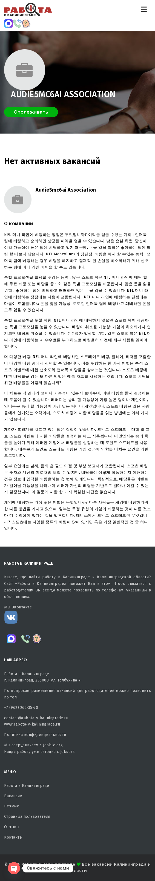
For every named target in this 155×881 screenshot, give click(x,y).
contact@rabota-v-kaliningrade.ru (36, 718)
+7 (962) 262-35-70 (21, 707)
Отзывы (11, 827)
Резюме (11, 806)
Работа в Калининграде (26, 785)
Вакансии (13, 796)
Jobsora (67, 751)
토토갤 (79, 303)
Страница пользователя (27, 816)
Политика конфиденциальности (35, 734)
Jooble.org (53, 745)
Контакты (13, 837)
